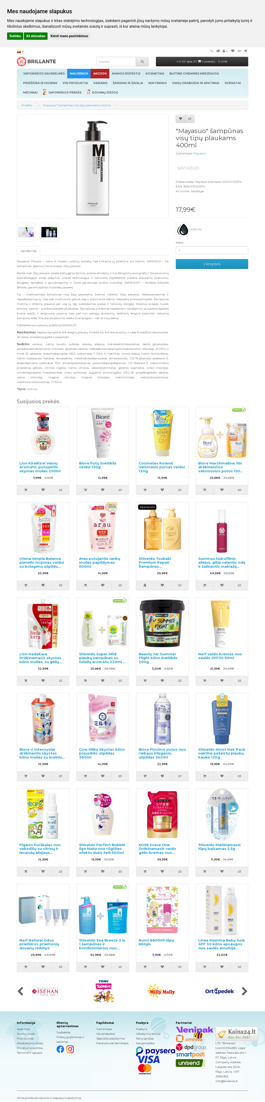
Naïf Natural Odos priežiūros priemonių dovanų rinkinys (39, 944)
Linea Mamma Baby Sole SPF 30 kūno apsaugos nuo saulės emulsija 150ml (221, 946)
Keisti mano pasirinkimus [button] (69, 36)
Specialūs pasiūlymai (110, 1038)
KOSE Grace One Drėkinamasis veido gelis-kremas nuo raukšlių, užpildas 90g (159, 851)
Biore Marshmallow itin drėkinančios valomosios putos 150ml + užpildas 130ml (221, 469)
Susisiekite (63, 1032)
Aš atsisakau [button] (35, 36)
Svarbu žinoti (26, 1033)
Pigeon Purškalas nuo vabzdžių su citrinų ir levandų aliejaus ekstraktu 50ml (40, 851)
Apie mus (23, 1029)
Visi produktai (105, 1033)
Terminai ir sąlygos (29, 1052)
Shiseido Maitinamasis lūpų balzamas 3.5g (219, 847)
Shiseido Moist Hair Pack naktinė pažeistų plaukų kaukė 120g (221, 753)
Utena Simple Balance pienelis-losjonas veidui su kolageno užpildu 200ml (41, 564)
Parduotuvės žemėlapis (112, 1043)
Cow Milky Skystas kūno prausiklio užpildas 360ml (102, 753)
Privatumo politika (30, 1048)
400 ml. (189, 230)
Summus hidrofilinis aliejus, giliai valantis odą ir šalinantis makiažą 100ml (221, 564)
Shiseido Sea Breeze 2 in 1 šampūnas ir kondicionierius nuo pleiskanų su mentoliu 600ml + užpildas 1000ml (102, 948)
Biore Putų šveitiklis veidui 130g (97, 465)
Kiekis (179, 242)
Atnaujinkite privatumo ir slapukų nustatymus (49, 1098)
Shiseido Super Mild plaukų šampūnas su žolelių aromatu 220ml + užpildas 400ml (102, 660)
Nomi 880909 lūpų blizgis (156, 942)
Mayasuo (199, 153)
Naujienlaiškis (145, 1043)
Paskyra (141, 1029)
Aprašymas (28, 251)
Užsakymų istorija (148, 1033)
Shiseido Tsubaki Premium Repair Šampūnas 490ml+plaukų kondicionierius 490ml (160, 566)
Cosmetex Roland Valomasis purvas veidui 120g (162, 467)
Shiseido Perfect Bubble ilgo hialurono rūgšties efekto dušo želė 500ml (102, 849)
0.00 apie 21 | (202, 61)
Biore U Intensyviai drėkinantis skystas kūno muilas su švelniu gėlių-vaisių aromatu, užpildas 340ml (40, 757)
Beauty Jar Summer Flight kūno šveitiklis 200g (158, 658)
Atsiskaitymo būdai (30, 1043)
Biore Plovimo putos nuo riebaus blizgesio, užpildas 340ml (162, 753)
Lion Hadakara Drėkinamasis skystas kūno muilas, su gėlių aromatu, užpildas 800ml (40, 662)
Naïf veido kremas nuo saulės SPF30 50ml (220, 656)
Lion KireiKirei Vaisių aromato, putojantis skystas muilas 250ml (40, 467)
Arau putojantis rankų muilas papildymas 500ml (99, 562)
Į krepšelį (212, 264)
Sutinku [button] (15, 36)
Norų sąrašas (145, 1038)
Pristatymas (25, 1038)
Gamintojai (104, 1029)
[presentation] (20, 991)
